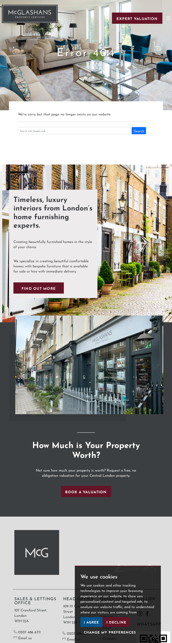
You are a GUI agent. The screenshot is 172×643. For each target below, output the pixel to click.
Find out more (39, 288)
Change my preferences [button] (110, 631)
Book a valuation (86, 491)
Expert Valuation (137, 18)
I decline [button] (116, 621)
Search (139, 130)
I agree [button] (91, 621)
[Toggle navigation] (168, 17)
